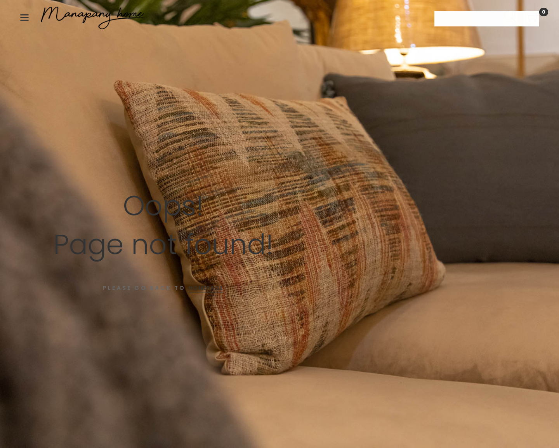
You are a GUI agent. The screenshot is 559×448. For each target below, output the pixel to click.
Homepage (206, 288)
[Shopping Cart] (533, 18)
